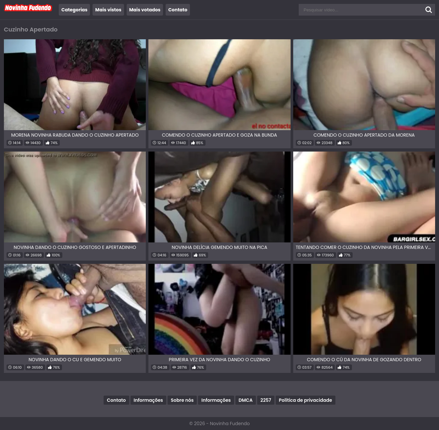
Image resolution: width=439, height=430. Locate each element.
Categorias (74, 9)
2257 (265, 400)
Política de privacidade (305, 400)
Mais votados (144, 9)
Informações (148, 400)
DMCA (246, 400)
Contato (177, 9)
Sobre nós (182, 400)
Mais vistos (108, 9)
